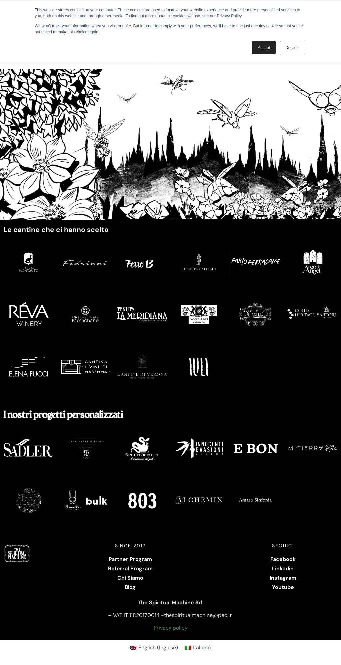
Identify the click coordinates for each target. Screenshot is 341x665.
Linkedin (283, 568)
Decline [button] (292, 47)
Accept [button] (264, 47)
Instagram (283, 577)
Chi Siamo (130, 577)
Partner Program (130, 559)
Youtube (283, 587)
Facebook (283, 559)
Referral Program (130, 568)
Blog (130, 587)
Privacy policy (171, 627)
